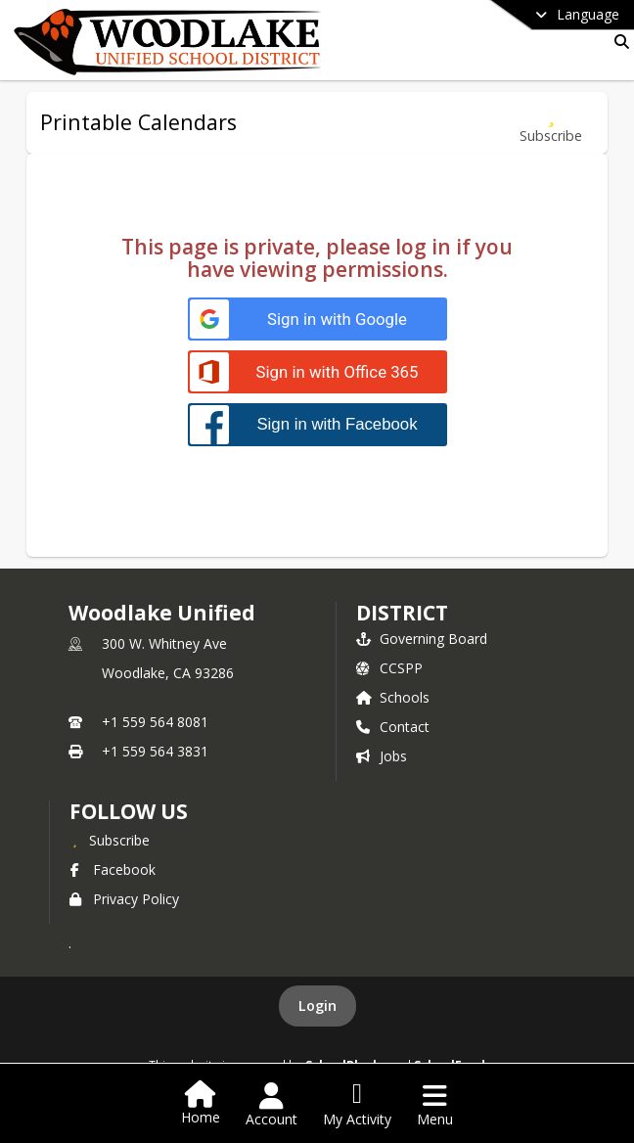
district (402, 612)
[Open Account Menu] (271, 1104)
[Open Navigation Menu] (435, 1104)
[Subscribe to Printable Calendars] (551, 123)
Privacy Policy (124, 899)
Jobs (381, 756)
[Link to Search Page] (618, 41)
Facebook (112, 869)
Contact (393, 726)
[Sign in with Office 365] (317, 372)
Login (317, 1005)
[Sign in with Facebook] (317, 424)
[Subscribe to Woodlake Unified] (109, 839)
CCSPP (389, 668)
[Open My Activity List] (357, 1104)
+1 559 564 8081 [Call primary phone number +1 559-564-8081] (155, 721)
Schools (393, 697)
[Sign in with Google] (317, 319)
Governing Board (421, 638)
